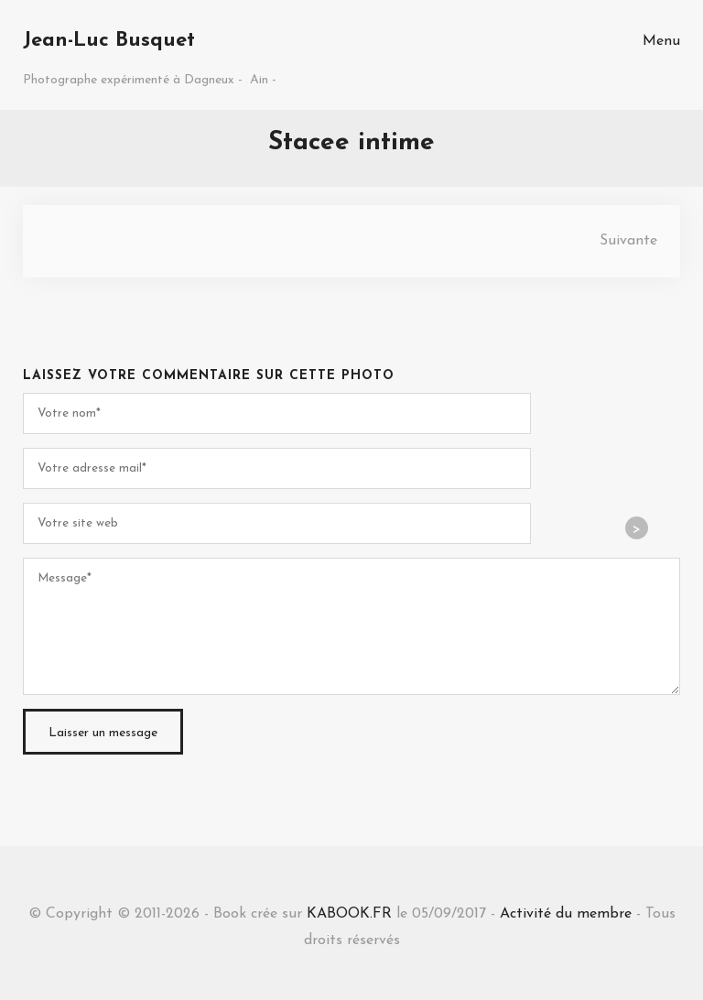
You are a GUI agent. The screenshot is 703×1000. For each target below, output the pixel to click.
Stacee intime (351, 143)
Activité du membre (566, 914)
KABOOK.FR (349, 914)
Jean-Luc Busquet (109, 40)
